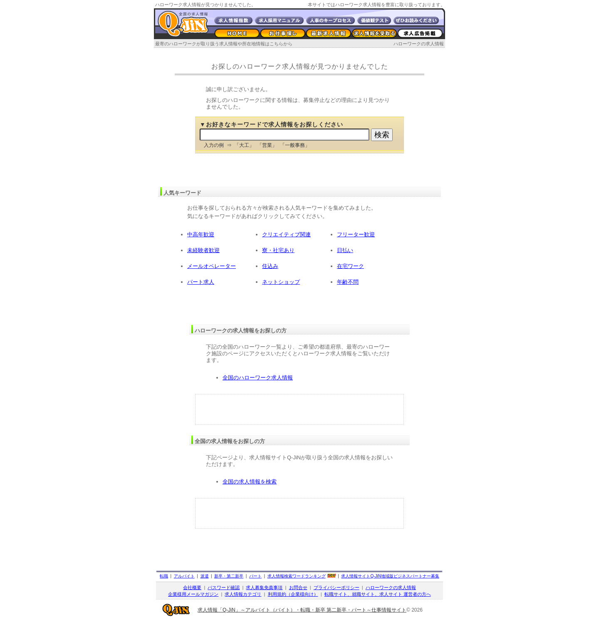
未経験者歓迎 (203, 250)
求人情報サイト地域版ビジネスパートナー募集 (390, 576)
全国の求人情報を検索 (250, 481)
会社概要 (192, 587)
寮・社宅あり (278, 250)
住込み (270, 266)
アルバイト (184, 576)
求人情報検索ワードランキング (296, 576)
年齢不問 (348, 282)
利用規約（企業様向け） (293, 594)
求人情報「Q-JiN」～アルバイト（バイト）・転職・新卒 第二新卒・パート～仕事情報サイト (302, 610)
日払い (345, 250)
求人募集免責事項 (264, 587)
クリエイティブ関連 (286, 234)
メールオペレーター (211, 266)
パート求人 (200, 282)
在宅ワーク (350, 266)
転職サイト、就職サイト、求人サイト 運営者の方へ (377, 594)
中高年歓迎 (200, 234)
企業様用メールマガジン (193, 594)
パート (255, 576)
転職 (164, 576)
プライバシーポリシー (336, 587)
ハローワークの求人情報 (419, 43)
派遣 (204, 576)
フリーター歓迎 (356, 234)
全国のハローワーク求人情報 (258, 377)
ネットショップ (281, 282)
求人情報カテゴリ (243, 594)
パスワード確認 (224, 587)
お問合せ (298, 587)
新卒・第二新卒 (228, 576)
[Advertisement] (299, 409)
